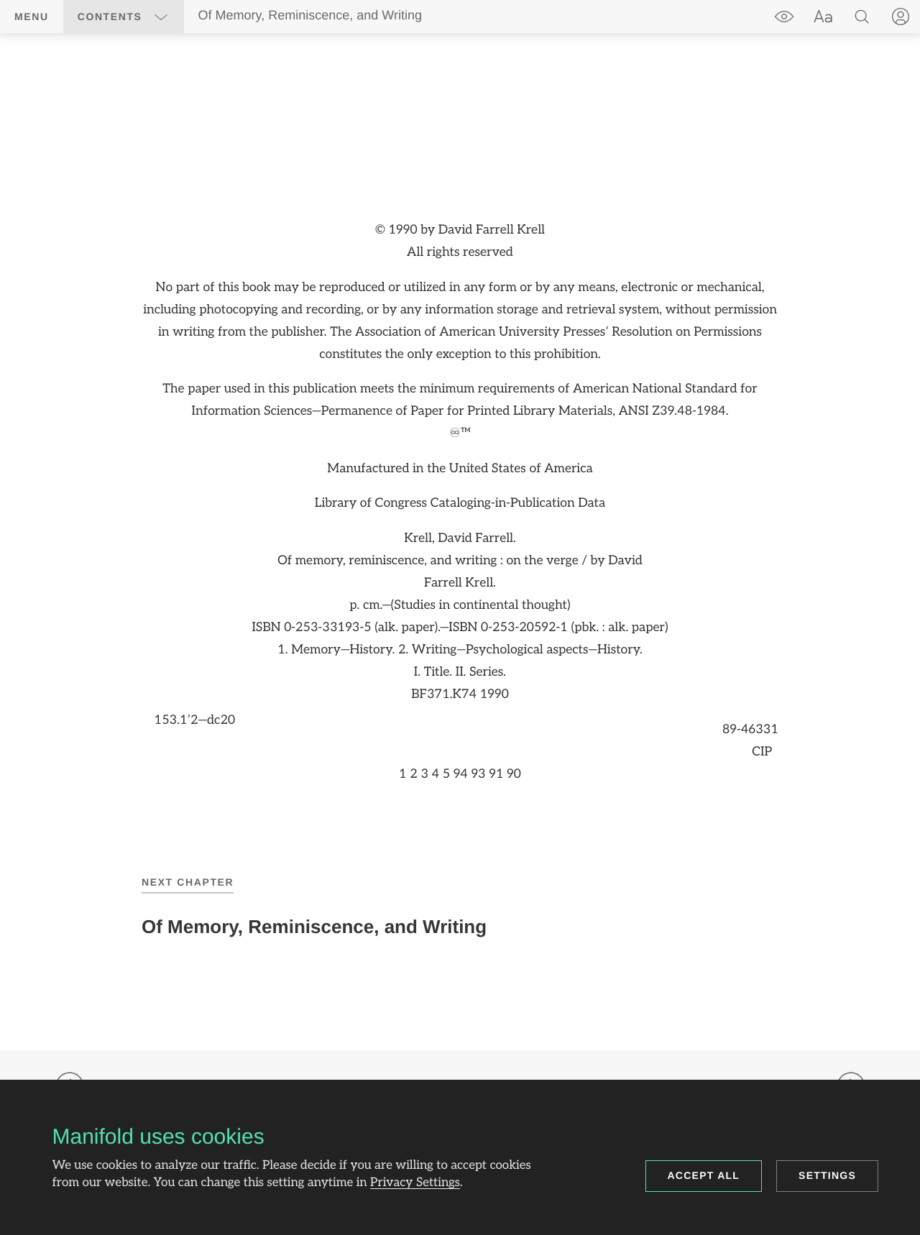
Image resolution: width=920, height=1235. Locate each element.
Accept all (704, 1175)
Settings (827, 1175)
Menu (31, 16)
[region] (460, 503)
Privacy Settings (415, 1183)
